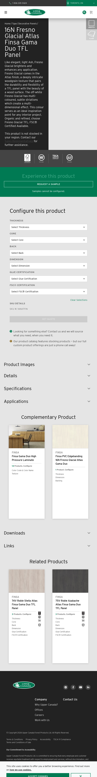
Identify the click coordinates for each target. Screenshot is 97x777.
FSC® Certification (22, 285)
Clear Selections (78, 300)
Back (13, 246)
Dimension (16, 259)
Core (13, 233)
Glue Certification (22, 272)
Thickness (16, 220)
